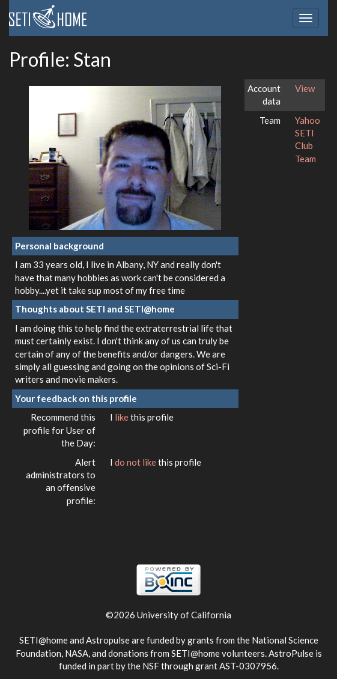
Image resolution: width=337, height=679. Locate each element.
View (305, 88)
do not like (136, 462)
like (122, 417)
